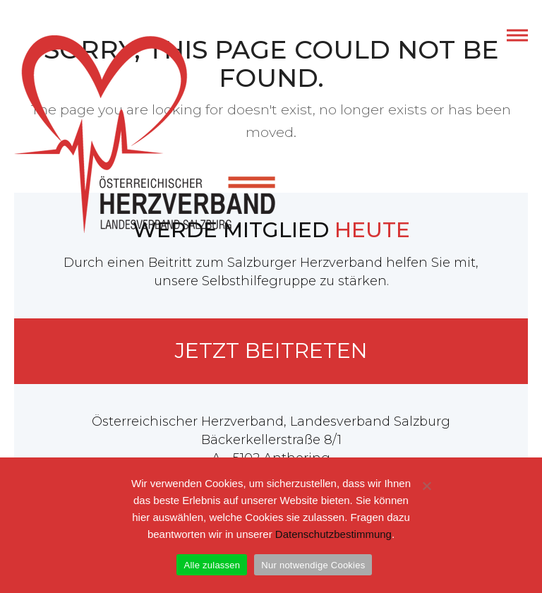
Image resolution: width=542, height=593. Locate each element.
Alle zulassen (211, 565)
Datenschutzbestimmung (333, 534)
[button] (517, 36)
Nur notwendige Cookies (313, 565)
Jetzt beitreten (271, 350)
